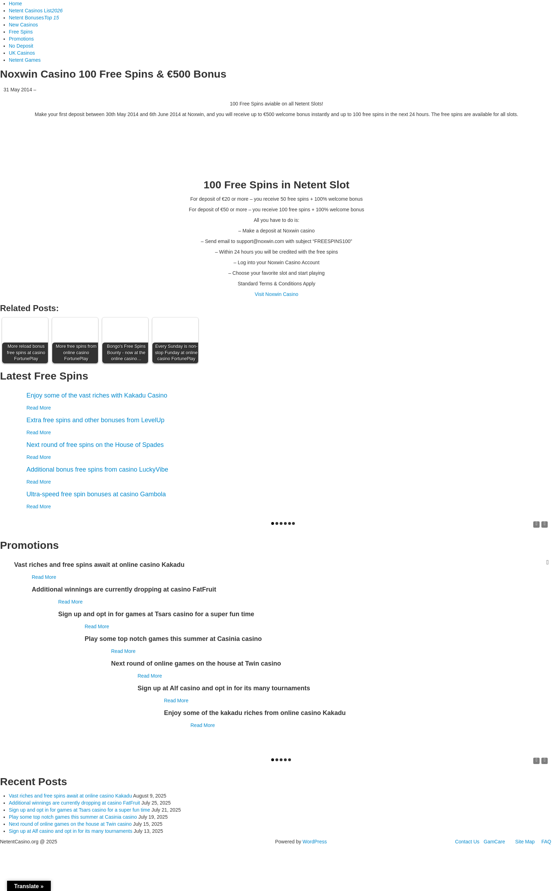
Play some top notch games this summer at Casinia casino (73, 817)
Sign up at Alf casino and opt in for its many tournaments (70, 831)
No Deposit (21, 46)
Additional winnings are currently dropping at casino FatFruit (74, 803)
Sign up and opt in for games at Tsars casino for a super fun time (79, 810)
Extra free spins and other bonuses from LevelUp (95, 420)
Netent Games (25, 60)
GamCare (494, 841)
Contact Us (467, 841)
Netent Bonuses (34, 17)
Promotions (21, 39)
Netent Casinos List (36, 10)
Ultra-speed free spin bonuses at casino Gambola (96, 494)
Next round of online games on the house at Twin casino (70, 824)
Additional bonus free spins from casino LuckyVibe (97, 469)
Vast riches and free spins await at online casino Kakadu (70, 796)
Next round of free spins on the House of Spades (95, 444)
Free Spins (21, 32)
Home (15, 3)
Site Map (525, 841)
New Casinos (23, 25)
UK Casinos (22, 53)
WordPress (315, 841)
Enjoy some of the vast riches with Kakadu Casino (96, 395)
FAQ (546, 841)
